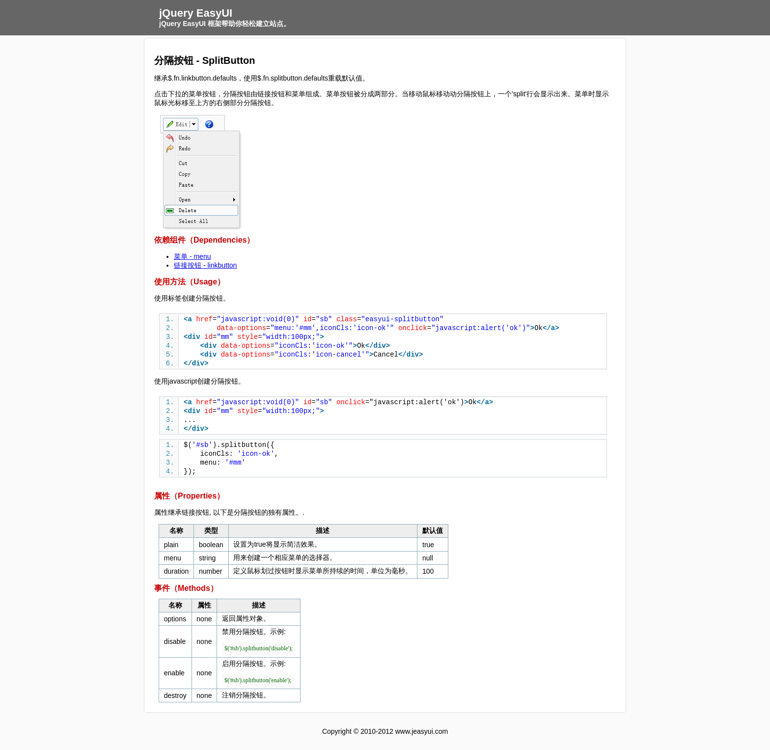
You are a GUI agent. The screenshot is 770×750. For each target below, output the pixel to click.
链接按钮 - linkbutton (205, 265)
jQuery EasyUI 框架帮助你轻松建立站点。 (224, 24)
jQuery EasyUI (195, 13)
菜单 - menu (192, 256)
